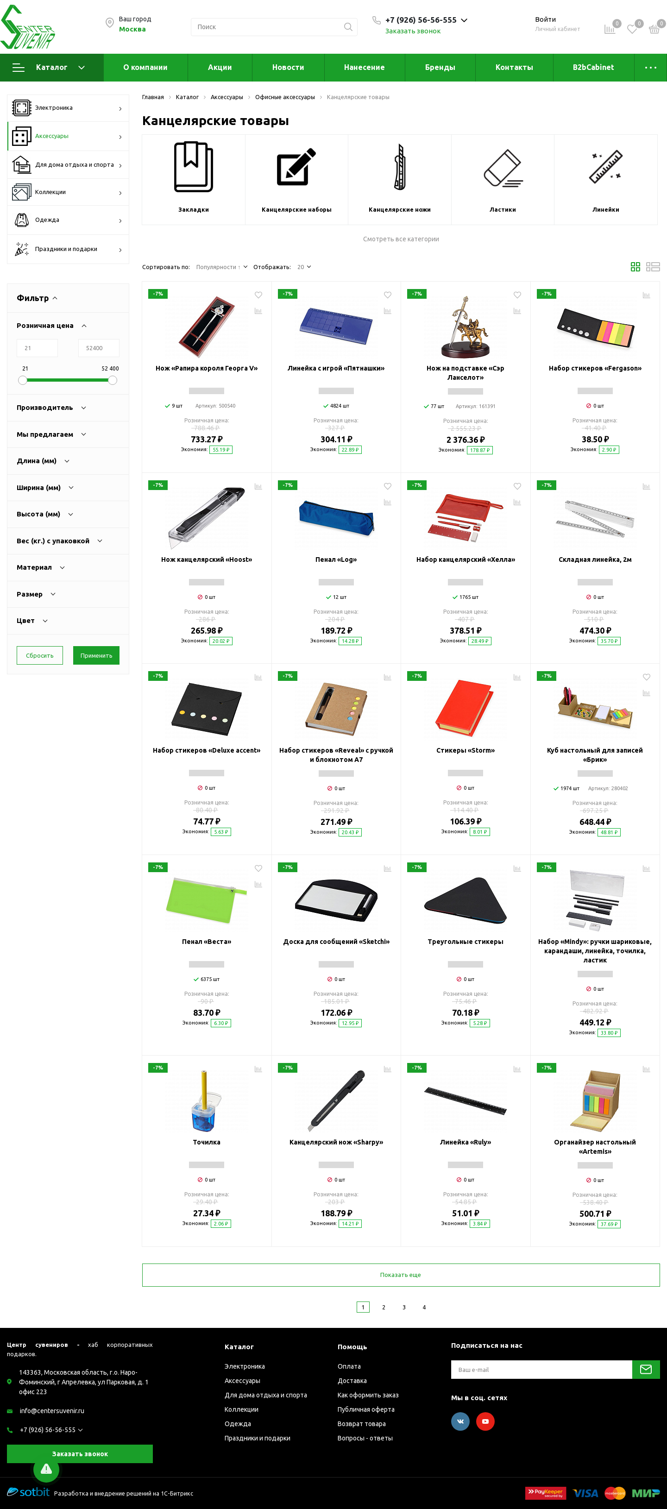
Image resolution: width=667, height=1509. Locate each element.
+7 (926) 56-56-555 (48, 1430)
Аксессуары (67, 136)
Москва (132, 29)
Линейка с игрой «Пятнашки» (336, 368)
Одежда (67, 220)
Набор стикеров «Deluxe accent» (206, 750)
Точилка (206, 1142)
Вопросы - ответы (365, 1438)
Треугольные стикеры (465, 941)
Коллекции (67, 192)
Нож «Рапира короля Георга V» (207, 368)
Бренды (440, 67)
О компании (145, 67)
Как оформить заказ (368, 1395)
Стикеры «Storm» (465, 750)
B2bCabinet (593, 67)
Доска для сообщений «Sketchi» (336, 941)
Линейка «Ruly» (465, 1142)
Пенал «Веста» (206, 941)
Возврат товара (362, 1423)
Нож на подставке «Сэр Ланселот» (465, 373)
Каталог (49, 67)
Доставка (352, 1380)
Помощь (352, 1347)
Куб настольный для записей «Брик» (595, 755)
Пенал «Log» (336, 559)
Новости (288, 67)
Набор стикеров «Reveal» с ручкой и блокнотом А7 (336, 755)
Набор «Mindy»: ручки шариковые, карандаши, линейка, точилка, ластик (595, 951)
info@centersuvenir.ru (52, 1411)
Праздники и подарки (67, 249)
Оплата (349, 1366)
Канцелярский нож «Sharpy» (336, 1142)
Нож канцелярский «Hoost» (206, 559)
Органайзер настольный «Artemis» (595, 1146)
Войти (545, 19)
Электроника (67, 108)
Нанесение (364, 67)
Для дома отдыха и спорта (67, 165)
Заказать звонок (413, 31)
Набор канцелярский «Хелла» (465, 559)
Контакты (514, 67)
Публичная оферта (366, 1409)
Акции (220, 67)
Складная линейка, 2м (595, 559)
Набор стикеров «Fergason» (595, 368)
